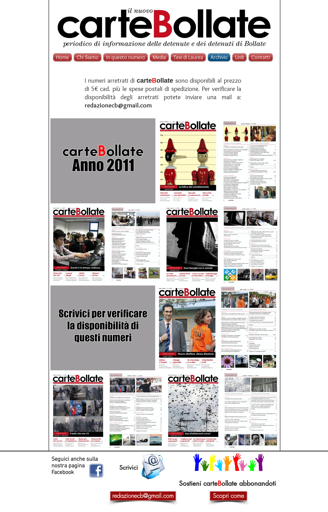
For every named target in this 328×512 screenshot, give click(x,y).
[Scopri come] (228, 496)
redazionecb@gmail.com (118, 105)
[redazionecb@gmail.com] (143, 496)
